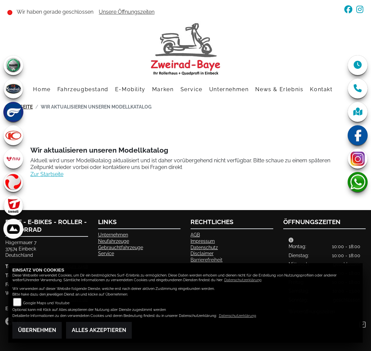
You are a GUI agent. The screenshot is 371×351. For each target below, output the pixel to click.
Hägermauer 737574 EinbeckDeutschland (20, 248)
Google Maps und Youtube (46, 303)
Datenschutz (204, 247)
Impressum (203, 241)
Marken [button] (163, 89)
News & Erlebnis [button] (279, 89)
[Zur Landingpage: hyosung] (13, 112)
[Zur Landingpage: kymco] (13, 135)
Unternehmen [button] (229, 89)
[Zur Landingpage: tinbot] (13, 182)
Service (106, 253)
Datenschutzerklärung (243, 280)
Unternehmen (113, 234)
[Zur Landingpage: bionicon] (13, 229)
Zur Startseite (46, 174)
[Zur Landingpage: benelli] (13, 65)
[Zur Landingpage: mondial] (13, 88)
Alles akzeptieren (99, 330)
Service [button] (191, 89)
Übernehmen (37, 330)
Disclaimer (202, 253)
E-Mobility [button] (130, 89)
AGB (195, 234)
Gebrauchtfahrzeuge (120, 247)
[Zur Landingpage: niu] (13, 159)
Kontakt (321, 89)
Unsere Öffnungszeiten (126, 12)
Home (41, 89)
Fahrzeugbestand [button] (82, 89)
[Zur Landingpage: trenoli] (13, 205)
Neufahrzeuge (113, 241)
